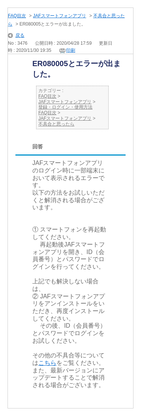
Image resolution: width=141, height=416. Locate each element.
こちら (47, 363)
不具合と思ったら (56, 124)
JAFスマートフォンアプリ (59, 15)
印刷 (70, 50)
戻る (19, 35)
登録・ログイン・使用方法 (65, 107)
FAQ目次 (17, 15)
